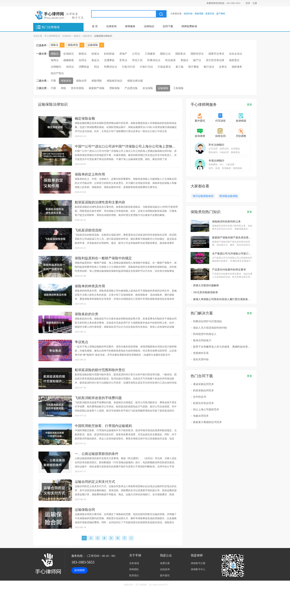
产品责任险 (131, 88)
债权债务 (237, 66)
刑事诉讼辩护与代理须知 (207, 321)
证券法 (223, 66)
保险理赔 (199, 13)
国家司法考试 (216, 53)
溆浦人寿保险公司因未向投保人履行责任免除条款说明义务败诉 (223, 299)
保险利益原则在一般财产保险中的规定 (103, 258)
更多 (249, 104)
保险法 (77, 36)
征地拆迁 (68, 53)
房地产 (123, 53)
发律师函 (241, 120)
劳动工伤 (137, 60)
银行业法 (209, 66)
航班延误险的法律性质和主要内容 (100, 202)
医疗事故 (193, 66)
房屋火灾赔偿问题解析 (206, 285)
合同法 (83, 60)
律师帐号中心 (198, 569)
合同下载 (168, 26)
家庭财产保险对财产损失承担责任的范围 (232, 237)
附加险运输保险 (229, 196)
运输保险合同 (85, 510)
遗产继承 (220, 13)
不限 (53, 80)
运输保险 (92, 45)
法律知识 (149, 26)
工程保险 (178, 88)
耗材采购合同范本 (203, 390)
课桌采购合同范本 (203, 384)
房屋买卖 (209, 13)
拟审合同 (220, 136)
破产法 (197, 60)
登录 (248, 3)
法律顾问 (56, 66)
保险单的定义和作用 (90, 174)
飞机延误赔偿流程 (88, 230)
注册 (255, 3)
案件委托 (200, 120)
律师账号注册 (198, 563)
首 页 (95, 26)
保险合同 (81, 80)
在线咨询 (165, 569)
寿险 (63, 88)
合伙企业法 (235, 53)
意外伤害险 (77, 88)
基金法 (95, 60)
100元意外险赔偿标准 (205, 292)
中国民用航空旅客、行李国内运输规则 (103, 426)
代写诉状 (220, 120)
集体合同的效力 (202, 340)
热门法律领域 (50, 27)
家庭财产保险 (96, 88)
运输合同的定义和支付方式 (95, 482)
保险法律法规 (135, 80)
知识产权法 (57, 73)
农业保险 (147, 88)
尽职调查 (241, 136)
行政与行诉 (128, 66)
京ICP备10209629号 (158, 584)
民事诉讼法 (153, 60)
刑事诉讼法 (110, 66)
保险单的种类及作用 (90, 286)
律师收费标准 (189, 26)
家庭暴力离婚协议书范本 (207, 422)
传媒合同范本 (201, 415)
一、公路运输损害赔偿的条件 (96, 454)
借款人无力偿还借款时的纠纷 (210, 327)
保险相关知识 (114, 80)
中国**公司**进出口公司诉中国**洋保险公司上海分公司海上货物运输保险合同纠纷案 (127, 146)
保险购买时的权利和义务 (226, 221)
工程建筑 (150, 53)
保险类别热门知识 (205, 212)
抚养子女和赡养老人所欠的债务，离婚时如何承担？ (223, 346)
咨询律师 (200, 136)
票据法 (184, 60)
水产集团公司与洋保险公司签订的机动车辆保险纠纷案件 (232, 253)
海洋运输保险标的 (203, 196)
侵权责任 (234, 60)
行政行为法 (146, 66)
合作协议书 (199, 396)
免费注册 (165, 563)
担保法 (95, 53)
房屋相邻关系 (201, 353)
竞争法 (123, 60)
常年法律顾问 (216, 144)
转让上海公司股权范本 (206, 409)
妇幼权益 (109, 53)
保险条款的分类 (86, 314)
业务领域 (134, 563)
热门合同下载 (202, 376)
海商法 (55, 60)
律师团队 (134, 569)
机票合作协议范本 (203, 403)
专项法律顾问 (216, 160)
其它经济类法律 (215, 60)
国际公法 (165, 53)
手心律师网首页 (52, 36)
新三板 (180, 66)
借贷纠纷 (188, 13)
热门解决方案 (202, 313)
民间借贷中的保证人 (205, 334)
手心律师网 (141, 584)
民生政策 (170, 60)
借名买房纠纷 (201, 359)
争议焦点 (81, 342)
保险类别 (87, 36)
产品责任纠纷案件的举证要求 (229, 269)
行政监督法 (164, 66)
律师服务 (130, 26)
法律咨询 (111, 26)
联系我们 (134, 575)
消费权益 (84, 66)
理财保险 (114, 88)
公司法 (136, 53)
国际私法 (180, 53)
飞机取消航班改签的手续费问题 (98, 398)
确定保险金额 (85, 118)
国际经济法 (197, 53)
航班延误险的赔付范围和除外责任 (100, 370)
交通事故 (109, 60)
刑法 (96, 66)
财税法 (83, 53)
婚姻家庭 (68, 60)
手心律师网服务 (204, 104)
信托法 (70, 66)
